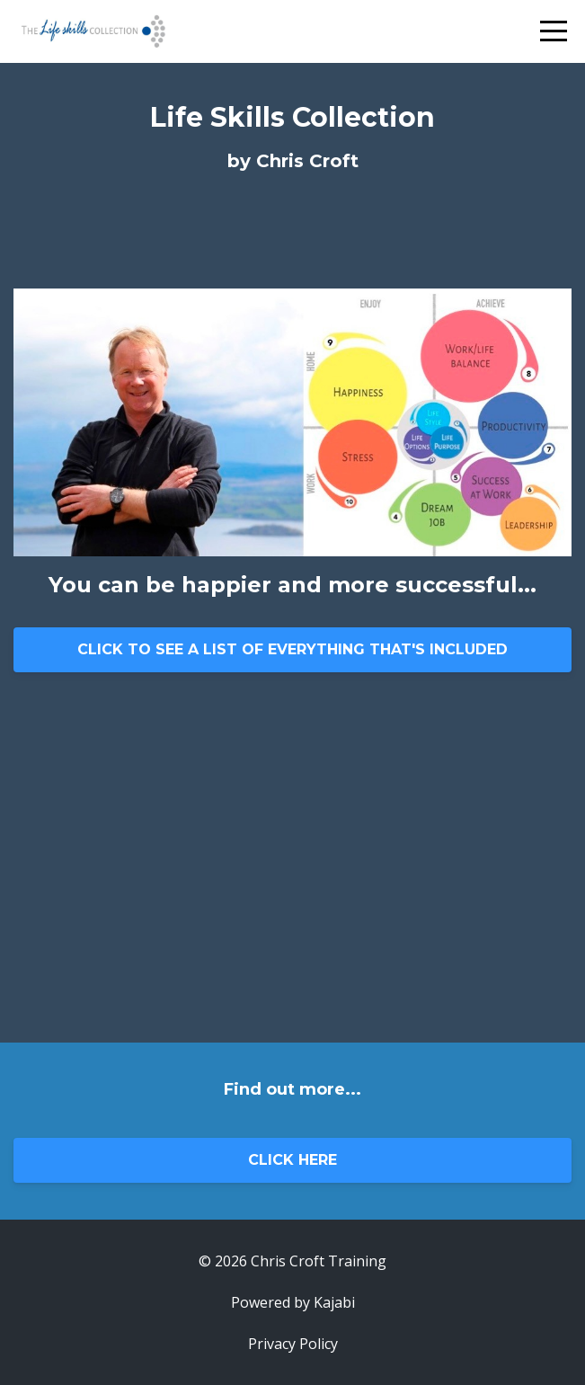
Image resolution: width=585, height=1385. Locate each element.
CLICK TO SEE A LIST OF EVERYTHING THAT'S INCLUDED (292, 649)
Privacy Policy (293, 1344)
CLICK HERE (292, 1159)
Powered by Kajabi (293, 1302)
